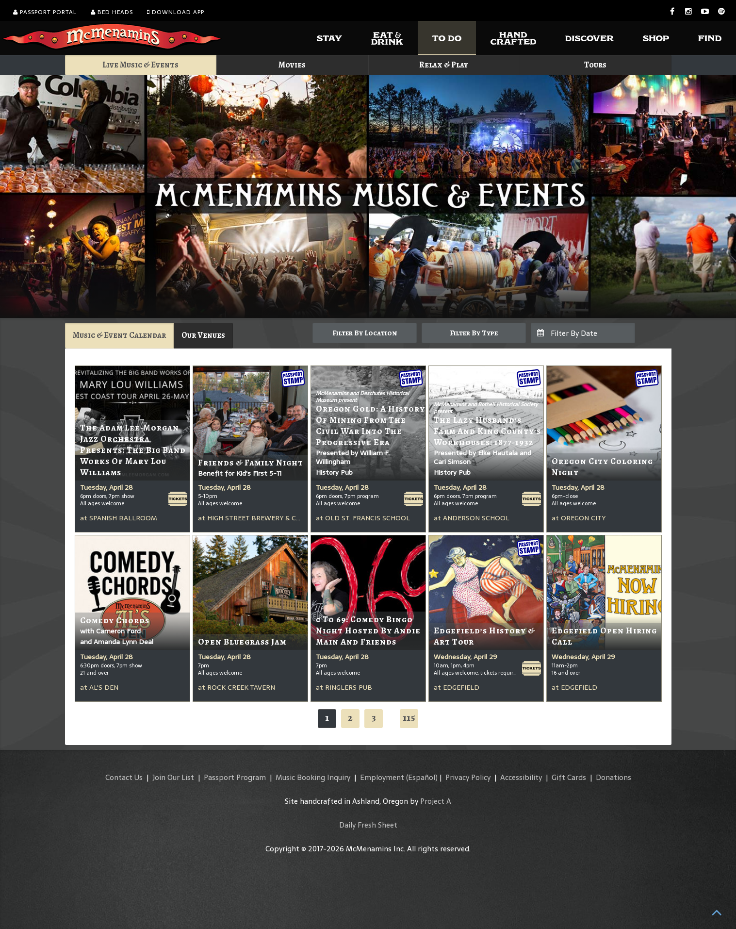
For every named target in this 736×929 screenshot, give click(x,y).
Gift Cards (569, 777)
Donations (613, 777)
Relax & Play (443, 64)
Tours (595, 64)
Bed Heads (112, 12)
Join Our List (173, 777)
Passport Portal (45, 12)
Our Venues (203, 335)
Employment (382, 777)
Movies (292, 64)
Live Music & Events (140, 64)
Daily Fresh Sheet (368, 825)
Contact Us (124, 777)
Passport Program (235, 777)
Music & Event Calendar (119, 335)
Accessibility (521, 777)
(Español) (422, 777)
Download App (175, 12)
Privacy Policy (468, 777)
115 (409, 717)
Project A (435, 801)
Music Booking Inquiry (313, 777)
